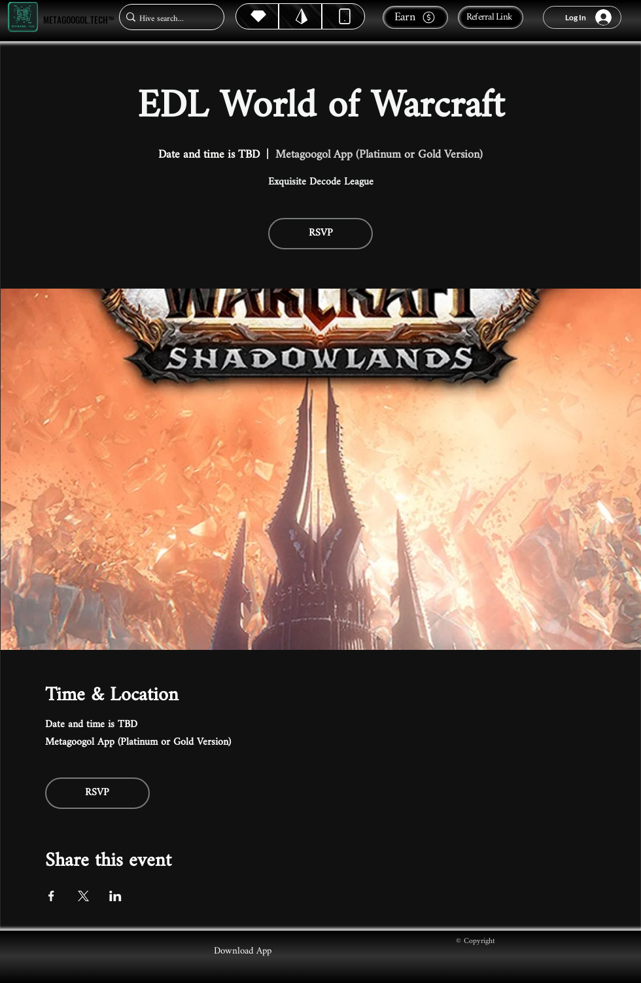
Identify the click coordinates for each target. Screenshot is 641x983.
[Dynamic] (343, 16)
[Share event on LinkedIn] (115, 896)
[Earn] (415, 17)
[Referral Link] (490, 17)
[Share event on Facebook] (51, 896)
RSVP (321, 233)
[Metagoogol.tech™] (23, 17)
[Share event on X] (83, 896)
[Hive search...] (167, 19)
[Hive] (257, 16)
